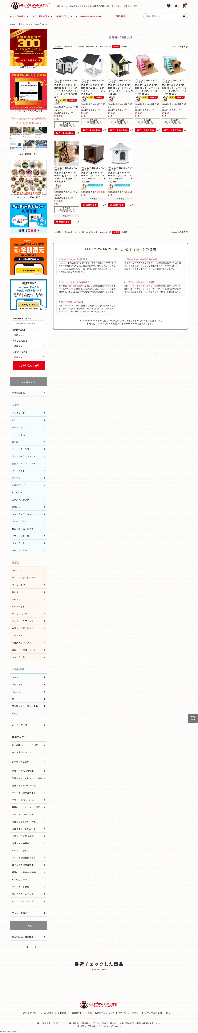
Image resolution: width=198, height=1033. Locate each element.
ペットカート (18, 543)
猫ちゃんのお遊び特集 (23, 865)
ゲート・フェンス (20, 449)
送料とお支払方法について (101, 1013)
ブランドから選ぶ (41, 16)
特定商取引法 (77, 1013)
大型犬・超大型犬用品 (23, 836)
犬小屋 (15, 441)
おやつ (15, 420)
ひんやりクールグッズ (23, 893)
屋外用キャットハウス (23, 642)
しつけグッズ (18, 492)
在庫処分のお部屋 (20, 761)
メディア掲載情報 (153, 1013)
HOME (13, 24)
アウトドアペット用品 (23, 799)
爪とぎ (15, 592)
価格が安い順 (91, 46)
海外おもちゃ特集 (20, 843)
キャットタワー (19, 584)
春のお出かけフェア (22, 752)
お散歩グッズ (18, 485)
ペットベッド (18, 470)
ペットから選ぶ (17, 16)
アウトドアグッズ (20, 535)
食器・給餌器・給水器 (23, 528)
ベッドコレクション (22, 850)
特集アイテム (62, 16)
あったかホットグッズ (23, 901)
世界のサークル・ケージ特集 (26, 807)
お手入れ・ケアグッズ (23, 499)
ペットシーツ (18, 427)
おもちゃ (16, 477)
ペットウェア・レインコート (26, 514)
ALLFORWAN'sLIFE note (88, 16)
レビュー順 (79, 46)
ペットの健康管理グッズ (24, 857)
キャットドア (18, 635)
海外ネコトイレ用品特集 (24, 828)
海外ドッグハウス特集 (23, 771)
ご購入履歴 (120, 16)
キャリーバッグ (19, 613)
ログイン (170, 1013)
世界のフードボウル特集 (24, 872)
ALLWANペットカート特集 (25, 745)
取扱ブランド (24, 24)
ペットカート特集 (20, 886)
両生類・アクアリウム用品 (25, 706)
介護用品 (16, 506)
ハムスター (17, 691)
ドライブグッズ (19, 521)
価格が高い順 (105, 46)
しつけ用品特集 (19, 879)
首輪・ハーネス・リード (24, 463)
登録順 (124, 46)
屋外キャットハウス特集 (24, 785)
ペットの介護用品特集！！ (25, 792)
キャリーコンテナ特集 (23, 814)
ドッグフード (18, 412)
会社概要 (62, 1013)
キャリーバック (19, 550)
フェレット (17, 684)
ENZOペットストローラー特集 (27, 778)
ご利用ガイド (29, 1013)
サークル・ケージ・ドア (24, 456)
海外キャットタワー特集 (24, 821)
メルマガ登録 (46, 1013)
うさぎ (15, 677)
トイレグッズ (18, 434)
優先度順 (68, 46)
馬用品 (15, 713)
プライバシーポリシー (129, 1013)
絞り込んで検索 (29, 366)
